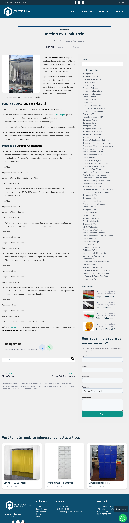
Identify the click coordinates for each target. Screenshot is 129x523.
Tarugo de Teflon (90, 198)
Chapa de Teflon (89, 96)
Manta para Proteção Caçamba (96, 172)
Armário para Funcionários (94, 232)
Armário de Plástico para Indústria (97, 143)
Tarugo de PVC (89, 73)
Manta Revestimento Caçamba (96, 273)
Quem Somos (88, 11)
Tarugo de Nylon (89, 209)
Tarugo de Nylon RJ (91, 125)
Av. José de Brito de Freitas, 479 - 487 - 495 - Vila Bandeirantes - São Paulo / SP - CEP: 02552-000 (110, 510)
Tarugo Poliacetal (90, 76)
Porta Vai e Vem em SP (92, 267)
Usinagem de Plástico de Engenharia (98, 189)
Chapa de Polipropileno (92, 91)
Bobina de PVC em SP (92, 247)
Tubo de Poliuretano (91, 137)
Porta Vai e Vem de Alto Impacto (96, 270)
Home (73, 11)
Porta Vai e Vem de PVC (92, 79)
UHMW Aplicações (90, 227)
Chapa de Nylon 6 (90, 206)
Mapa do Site (41, 516)
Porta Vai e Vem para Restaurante (97, 180)
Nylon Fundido (89, 215)
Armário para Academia (93, 149)
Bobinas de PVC (89, 258)
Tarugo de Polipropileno (93, 131)
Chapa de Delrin (89, 279)
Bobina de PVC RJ (90, 250)
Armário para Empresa (92, 241)
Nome (84, 356)
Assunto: (85, 387)
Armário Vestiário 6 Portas (94, 166)
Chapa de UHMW (90, 99)
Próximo (70, 373)
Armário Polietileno (91, 157)
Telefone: (86, 376)
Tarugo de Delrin (89, 123)
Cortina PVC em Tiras (92, 169)
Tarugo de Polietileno (92, 128)
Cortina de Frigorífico (92, 201)
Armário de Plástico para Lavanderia (98, 146)
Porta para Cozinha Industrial (95, 177)
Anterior (7, 373)
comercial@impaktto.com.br (69, 511)
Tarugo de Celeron (90, 120)
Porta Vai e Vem (89, 264)
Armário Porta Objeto (92, 160)
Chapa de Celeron (90, 82)
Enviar (102, 414)
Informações (57, 41)
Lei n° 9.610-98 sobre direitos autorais (25, 388)
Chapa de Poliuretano (92, 94)
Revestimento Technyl (92, 183)
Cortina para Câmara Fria (93, 256)
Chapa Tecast (88, 102)
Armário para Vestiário (92, 230)
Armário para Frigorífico (93, 151)
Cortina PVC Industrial (92, 105)
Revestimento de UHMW (93, 117)
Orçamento (120, 509)
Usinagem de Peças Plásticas (95, 276)
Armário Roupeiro (90, 238)
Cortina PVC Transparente (94, 108)
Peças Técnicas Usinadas (93, 111)
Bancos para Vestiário (92, 186)
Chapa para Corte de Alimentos (96, 261)
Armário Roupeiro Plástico (94, 204)
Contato (118, 11)
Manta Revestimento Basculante (96, 175)
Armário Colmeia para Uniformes (96, 140)
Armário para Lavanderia (93, 154)
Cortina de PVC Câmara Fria (94, 253)
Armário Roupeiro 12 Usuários (95, 163)
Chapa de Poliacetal (91, 88)
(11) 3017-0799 (8, 2)
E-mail (85, 366)
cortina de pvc (59, 114)
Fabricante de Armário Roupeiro (96, 192)
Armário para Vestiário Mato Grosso (98, 235)
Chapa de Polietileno (91, 212)
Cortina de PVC (89, 244)
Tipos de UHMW (89, 224)
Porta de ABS (88, 114)
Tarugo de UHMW (90, 195)
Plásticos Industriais (91, 221)
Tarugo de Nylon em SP (92, 218)
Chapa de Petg (89, 85)
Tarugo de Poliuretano (92, 134)
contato (14, 327)
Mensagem (86, 397)
